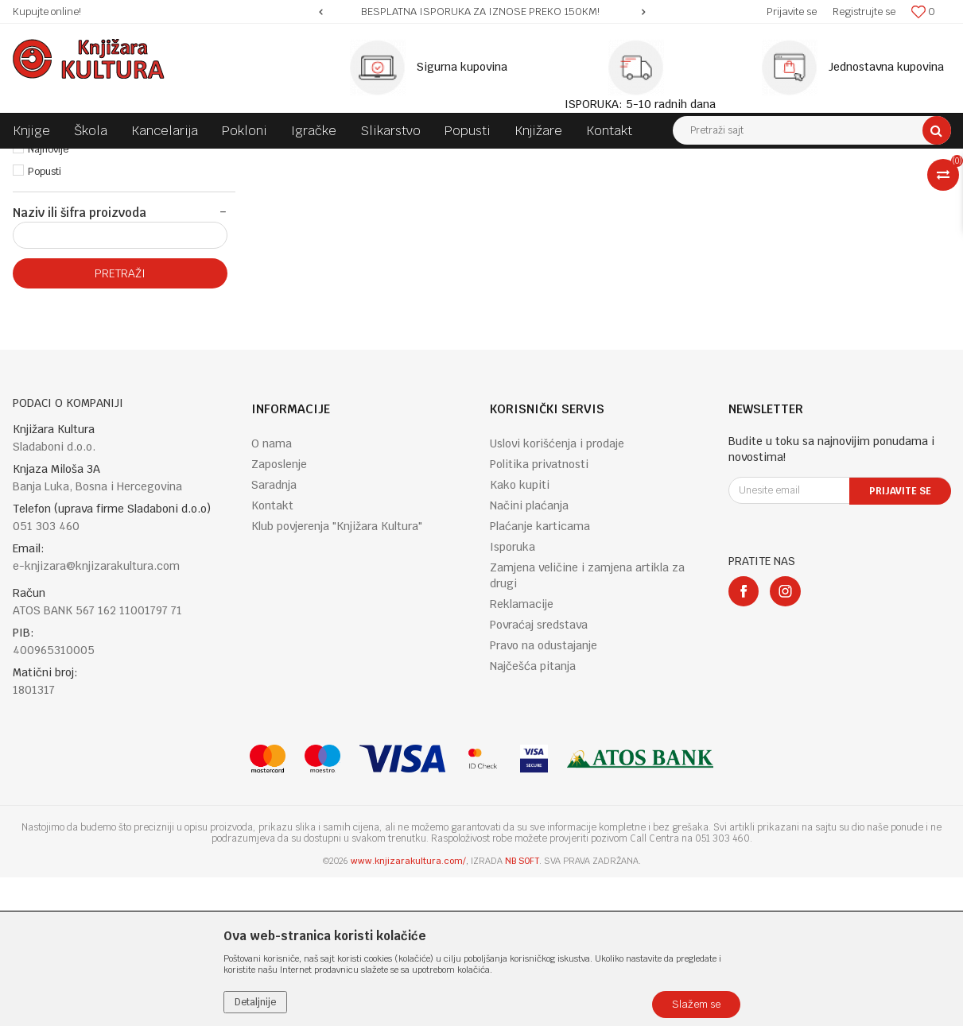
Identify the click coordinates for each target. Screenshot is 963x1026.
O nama (271, 592)
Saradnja (274, 633)
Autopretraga (564, 190)
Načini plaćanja (529, 654)
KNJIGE (169, 160)
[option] (482, 12)
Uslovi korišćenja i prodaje (557, 592)
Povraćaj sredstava (539, 773)
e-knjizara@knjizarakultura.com (96, 714)
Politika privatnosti (539, 613)
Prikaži (784, 190)
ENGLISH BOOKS (237, 160)
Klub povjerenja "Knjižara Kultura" (336, 675)
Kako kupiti (519, 633)
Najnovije (48, 298)
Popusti (44, 320)
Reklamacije (521, 752)
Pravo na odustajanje (543, 794)
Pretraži (120, 422)
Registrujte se (864, 11)
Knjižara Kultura (48, 160)
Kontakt (272, 654)
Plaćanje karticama (540, 675)
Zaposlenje (279, 613)
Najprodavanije (61, 275)
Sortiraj (633, 190)
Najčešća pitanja (533, 814)
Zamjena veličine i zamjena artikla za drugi (587, 724)
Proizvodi (118, 160)
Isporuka (512, 695)
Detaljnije (255, 1002)
